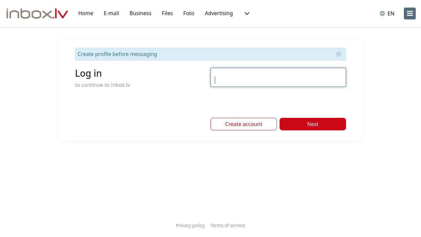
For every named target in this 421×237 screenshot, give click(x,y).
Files (167, 13)
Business (140, 13)
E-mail (111, 13)
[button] (246, 13)
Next (312, 124)
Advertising (219, 13)
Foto (188, 13)
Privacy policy (190, 225)
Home (85, 13)
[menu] (410, 13)
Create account (243, 124)
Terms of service (227, 225)
